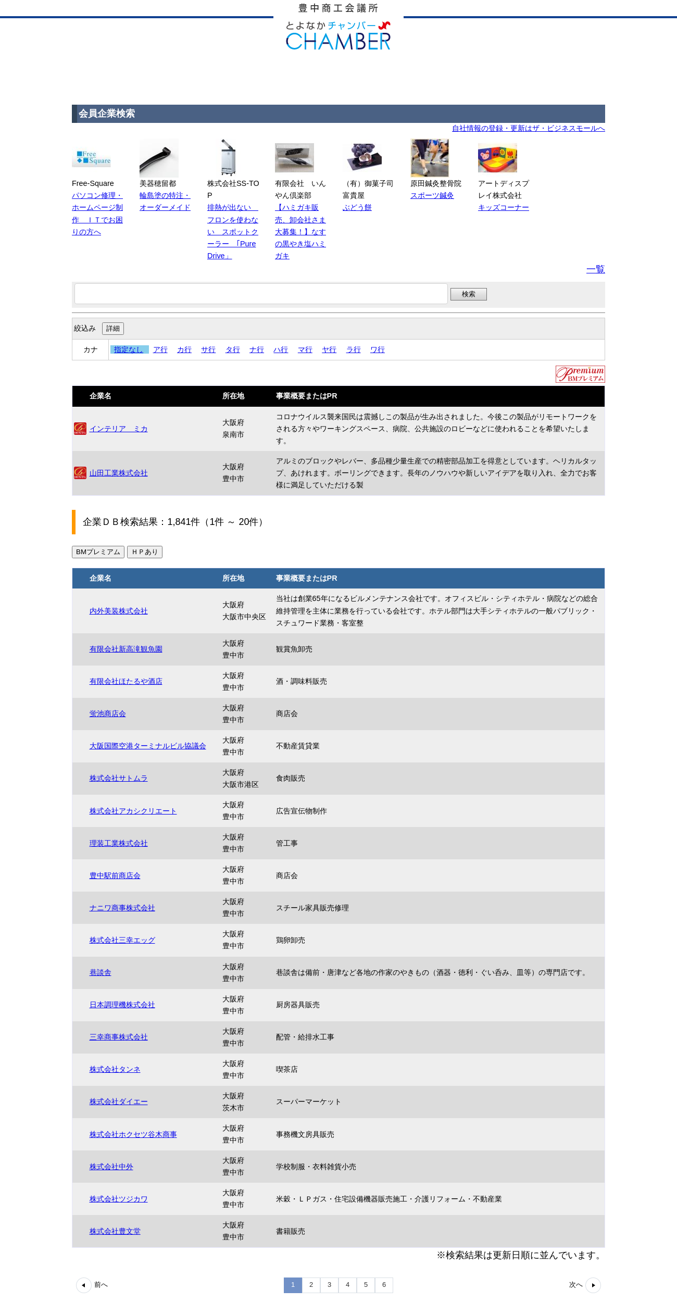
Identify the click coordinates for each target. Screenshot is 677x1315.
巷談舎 (100, 972)
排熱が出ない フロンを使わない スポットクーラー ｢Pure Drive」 (232, 231)
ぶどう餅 (357, 207)
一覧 (595, 269)
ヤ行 (329, 349)
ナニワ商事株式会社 (122, 908)
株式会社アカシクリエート (133, 811)
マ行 (305, 349)
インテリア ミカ (119, 428)
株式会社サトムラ (119, 778)
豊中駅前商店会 (115, 875)
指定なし (128, 349)
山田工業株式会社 (119, 473)
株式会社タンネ (115, 1069)
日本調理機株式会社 (122, 1004)
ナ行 (256, 349)
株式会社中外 (111, 1166)
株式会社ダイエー (119, 1101)
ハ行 (280, 349)
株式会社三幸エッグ (122, 940)
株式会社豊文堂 (115, 1231)
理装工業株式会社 (119, 843)
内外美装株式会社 (119, 611)
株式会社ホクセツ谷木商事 (133, 1134)
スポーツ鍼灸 (432, 195)
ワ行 (377, 349)
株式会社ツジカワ (119, 1199)
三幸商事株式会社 (119, 1037)
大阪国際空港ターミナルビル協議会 (148, 746)
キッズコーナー (503, 207)
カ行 (184, 349)
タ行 (232, 349)
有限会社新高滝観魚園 (126, 649)
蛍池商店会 (108, 713)
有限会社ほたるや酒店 (126, 681)
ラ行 (353, 349)
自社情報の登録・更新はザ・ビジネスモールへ (528, 128)
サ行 (208, 349)
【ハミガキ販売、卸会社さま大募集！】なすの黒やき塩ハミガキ (300, 231)
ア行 (160, 349)
